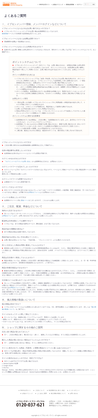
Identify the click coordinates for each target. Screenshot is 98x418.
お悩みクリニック (27, 393)
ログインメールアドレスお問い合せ (18, 161)
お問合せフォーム (34, 192)
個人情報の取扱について (58, 393)
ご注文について (39, 390)
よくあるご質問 (42, 393)
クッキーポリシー (74, 390)
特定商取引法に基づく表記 (57, 390)
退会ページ (25, 200)
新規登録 (5, 33)
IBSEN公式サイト (25, 390)
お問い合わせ (74, 393)
